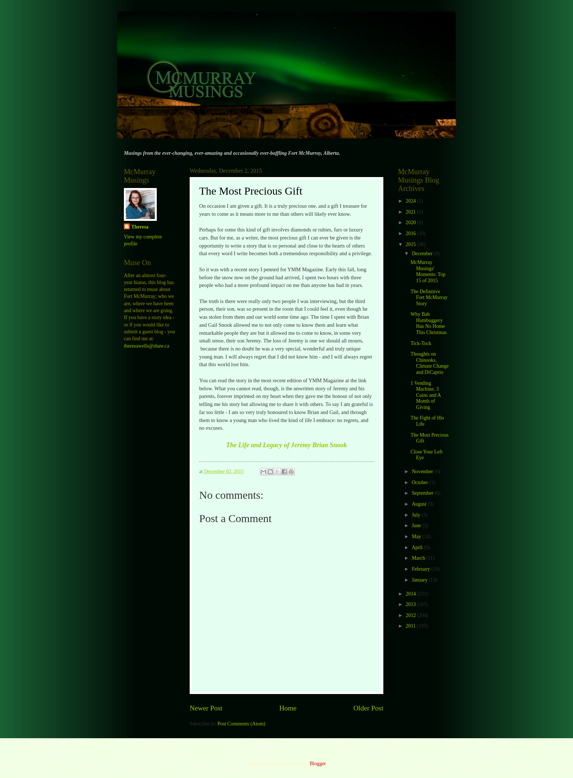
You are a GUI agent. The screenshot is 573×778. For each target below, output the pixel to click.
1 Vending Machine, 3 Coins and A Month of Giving (425, 395)
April (418, 547)
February (421, 569)
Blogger (318, 763)
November (423, 471)
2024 (411, 201)
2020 (411, 222)
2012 (411, 615)
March (419, 558)
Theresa (139, 227)
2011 (411, 626)
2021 (411, 212)
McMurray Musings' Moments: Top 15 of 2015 (427, 271)
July (416, 515)
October (420, 482)
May (417, 536)
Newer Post (206, 708)
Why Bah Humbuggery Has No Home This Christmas (428, 323)
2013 (411, 604)
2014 (411, 594)
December (423, 253)
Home (287, 708)
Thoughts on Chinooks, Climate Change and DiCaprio (429, 363)
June (417, 525)
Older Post (368, 708)
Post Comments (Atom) (241, 724)
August (420, 504)
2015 (411, 244)
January (420, 580)
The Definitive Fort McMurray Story (428, 297)
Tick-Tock (420, 343)
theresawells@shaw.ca (146, 346)
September (423, 493)
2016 (411, 233)
